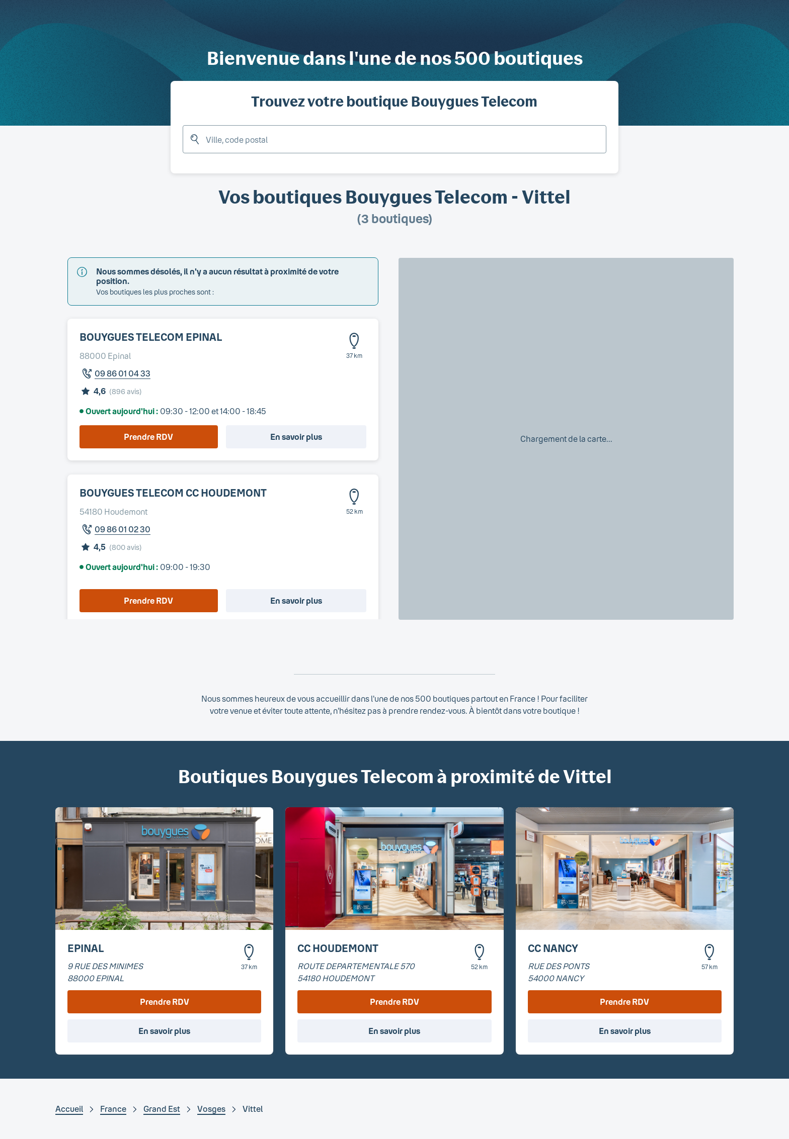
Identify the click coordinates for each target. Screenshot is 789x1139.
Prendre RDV (148, 436)
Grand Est (161, 1108)
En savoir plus (296, 436)
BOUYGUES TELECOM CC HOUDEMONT (173, 493)
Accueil (69, 1108)
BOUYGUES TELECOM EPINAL (151, 337)
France (113, 1108)
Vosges (211, 1108)
